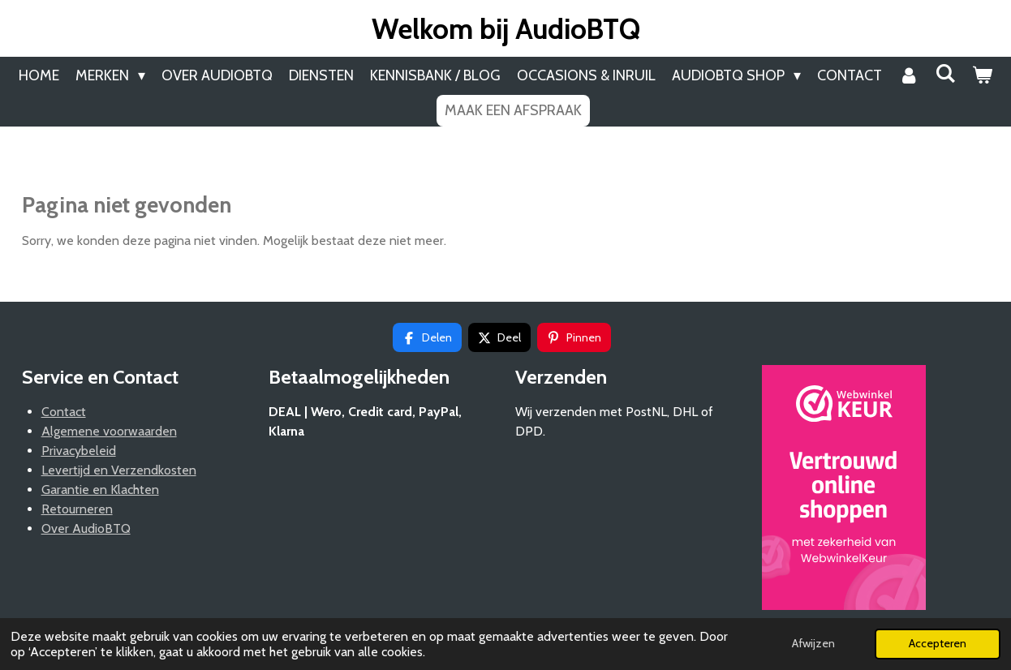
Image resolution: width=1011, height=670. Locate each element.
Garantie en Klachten (100, 489)
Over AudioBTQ (86, 528)
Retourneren (77, 509)
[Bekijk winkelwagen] (982, 76)
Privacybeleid (78, 450)
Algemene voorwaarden (109, 431)
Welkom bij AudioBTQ (506, 28)
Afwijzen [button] (813, 643)
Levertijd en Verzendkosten (118, 470)
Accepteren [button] (937, 643)
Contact (63, 411)
